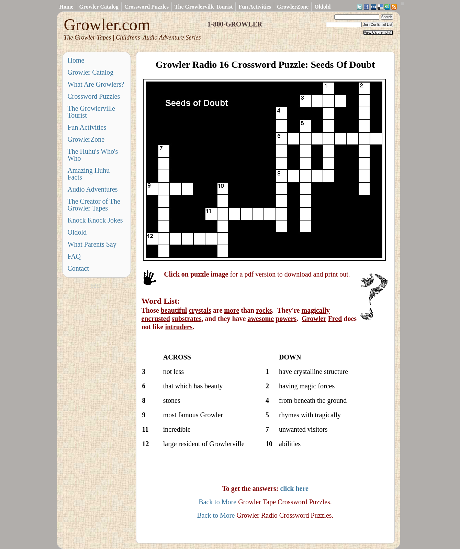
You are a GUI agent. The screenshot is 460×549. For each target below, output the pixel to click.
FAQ (74, 256)
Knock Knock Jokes (95, 220)
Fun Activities (254, 7)
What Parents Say (92, 244)
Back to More (217, 502)
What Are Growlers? (96, 84)
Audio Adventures (93, 189)
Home (66, 7)
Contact (78, 268)
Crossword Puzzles (146, 7)
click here (294, 488)
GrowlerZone (292, 7)
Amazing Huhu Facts (89, 173)
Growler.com (132, 28)
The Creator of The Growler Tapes (94, 204)
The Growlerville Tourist (204, 7)
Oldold (322, 7)
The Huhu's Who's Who (93, 155)
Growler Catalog (99, 7)
